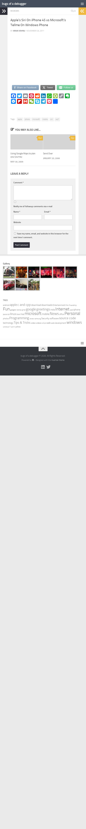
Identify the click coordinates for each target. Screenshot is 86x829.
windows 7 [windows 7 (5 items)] (6, 327)
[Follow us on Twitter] (48, 367)
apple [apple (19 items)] (13, 305)
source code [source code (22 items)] (67, 318)
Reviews (14, 11)
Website (17, 222)
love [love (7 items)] (18, 314)
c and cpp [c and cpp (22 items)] (24, 305)
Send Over (48, 153)
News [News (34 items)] (54, 313)
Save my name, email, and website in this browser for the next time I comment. (40, 235)
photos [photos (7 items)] (6, 318)
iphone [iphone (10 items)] (76, 309)
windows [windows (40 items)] (74, 322)
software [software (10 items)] (54, 318)
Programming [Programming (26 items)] (19, 318)
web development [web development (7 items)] (58, 323)
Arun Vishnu (19, 31)
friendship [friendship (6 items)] (73, 305)
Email (47, 212)
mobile (45, 119)
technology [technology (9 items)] (8, 323)
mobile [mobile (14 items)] (45, 314)
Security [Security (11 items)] (45, 318)
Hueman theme (57, 360)
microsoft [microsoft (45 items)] (33, 313)
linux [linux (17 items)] (13, 314)
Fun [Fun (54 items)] (6, 308)
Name (16, 212)
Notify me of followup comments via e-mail (32, 206)
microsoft (36, 119)
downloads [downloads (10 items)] (46, 305)
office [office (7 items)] (61, 314)
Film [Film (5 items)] (67, 305)
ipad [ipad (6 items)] (71, 310)
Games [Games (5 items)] (19, 310)
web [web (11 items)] (48, 322)
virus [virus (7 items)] (44, 323)
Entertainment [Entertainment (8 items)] (59, 305)
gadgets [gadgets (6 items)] (13, 310)
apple (20, 119)
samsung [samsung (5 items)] (38, 319)
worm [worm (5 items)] (13, 327)
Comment (18, 182)
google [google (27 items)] (31, 309)
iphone (27, 119)
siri (51, 119)
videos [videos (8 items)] (39, 323)
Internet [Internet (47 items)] (62, 309)
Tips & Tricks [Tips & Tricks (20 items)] (22, 322)
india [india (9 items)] (53, 309)
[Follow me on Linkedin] (43, 367)
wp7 (57, 119)
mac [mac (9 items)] (22, 314)
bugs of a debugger (14, 4)
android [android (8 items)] (6, 305)
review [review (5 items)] (31, 319)
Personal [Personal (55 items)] (72, 313)
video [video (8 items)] (33, 323)
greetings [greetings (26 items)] (43, 309)
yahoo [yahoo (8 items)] (17, 326)
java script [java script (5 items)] (6, 314)
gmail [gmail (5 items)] (23, 310)
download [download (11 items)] (36, 305)
